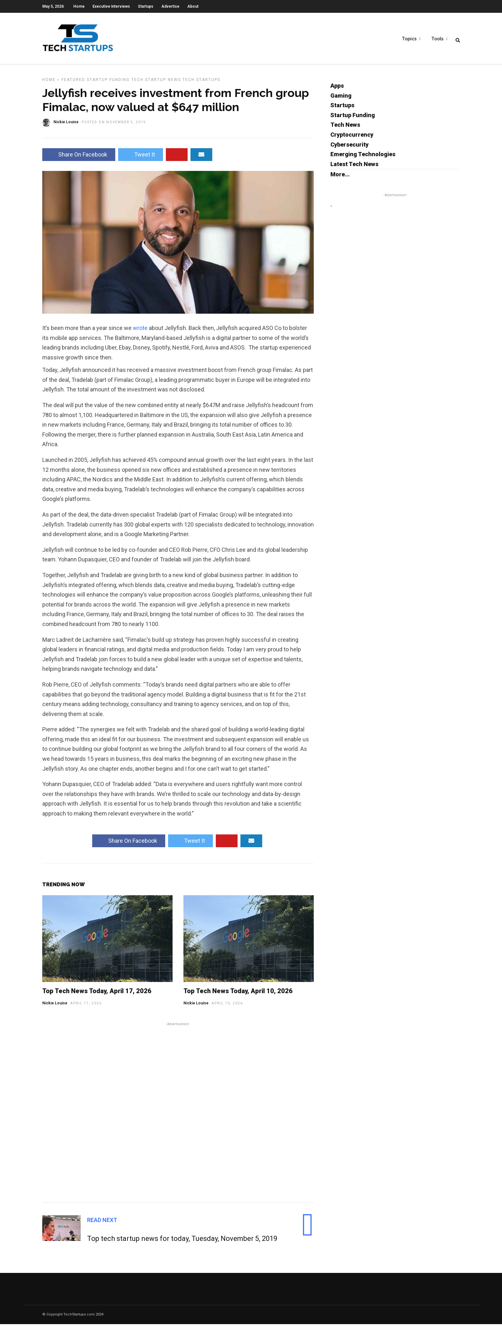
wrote (141, 330)
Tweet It (140, 157)
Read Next (102, 1222)
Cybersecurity (349, 147)
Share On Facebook (78, 157)
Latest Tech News (354, 167)
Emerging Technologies (362, 157)
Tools (437, 38)
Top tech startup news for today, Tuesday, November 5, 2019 (182, 1241)
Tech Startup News (156, 82)
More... (340, 177)
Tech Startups (201, 82)
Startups (145, 6)
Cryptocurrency (351, 137)
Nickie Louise (54, 1006)
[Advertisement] (178, 1114)
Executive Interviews (111, 6)
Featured (73, 82)
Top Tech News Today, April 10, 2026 (238, 994)
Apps (337, 88)
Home (79, 6)
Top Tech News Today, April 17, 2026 (96, 994)
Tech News (345, 127)
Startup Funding (108, 82)
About (192, 6)
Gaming (341, 98)
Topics (409, 38)
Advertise (170, 6)
